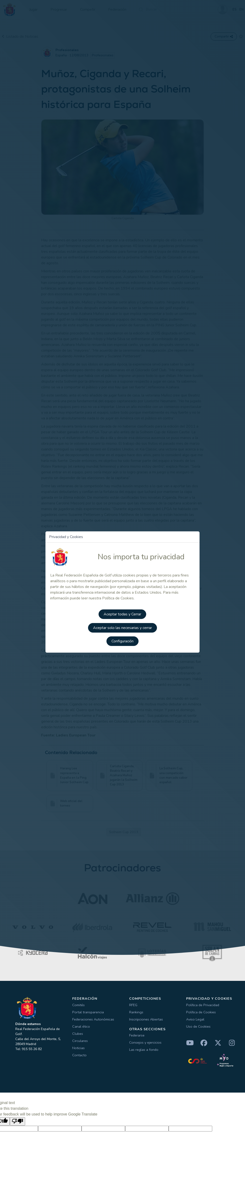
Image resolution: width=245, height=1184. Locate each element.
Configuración (122, 640)
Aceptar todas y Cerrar (122, 613)
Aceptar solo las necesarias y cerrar (122, 627)
